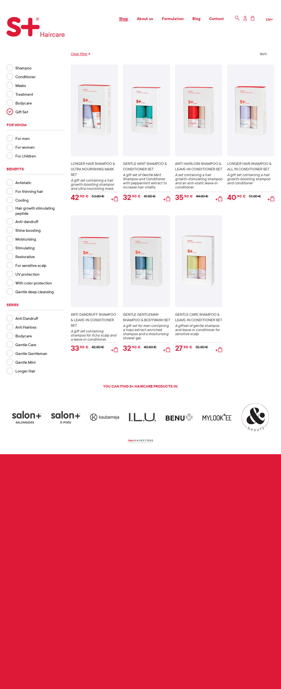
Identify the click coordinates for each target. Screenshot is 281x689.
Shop (123, 18)
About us (145, 18)
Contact (216, 18)
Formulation (173, 18)
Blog (196, 18)
